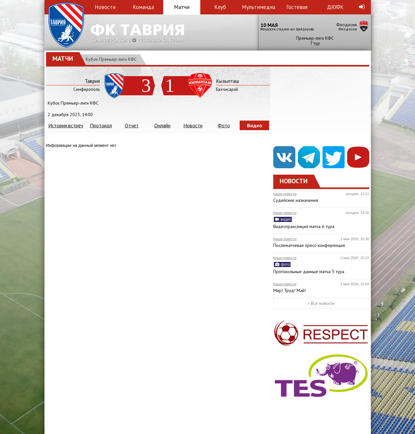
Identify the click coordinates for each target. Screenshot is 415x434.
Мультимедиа (258, 7)
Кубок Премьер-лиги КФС (111, 59)
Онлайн (162, 125)
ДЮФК (335, 7)
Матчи (181, 7)
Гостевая (296, 7)
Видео (254, 125)
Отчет (132, 125)
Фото (224, 125)
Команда (143, 7)
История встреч (65, 125)
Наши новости (285, 194)
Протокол (101, 125)
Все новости (321, 303)
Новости (105, 7)
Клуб (220, 7)
